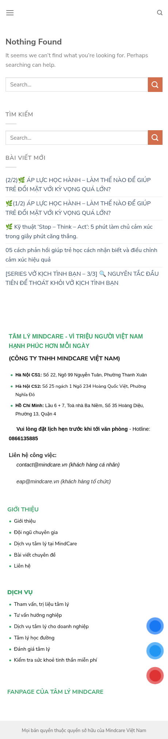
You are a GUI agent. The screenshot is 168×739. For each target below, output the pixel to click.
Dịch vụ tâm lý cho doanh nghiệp (51, 626)
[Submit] (155, 84)
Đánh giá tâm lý (32, 649)
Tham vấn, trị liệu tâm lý (41, 604)
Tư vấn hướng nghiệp (38, 615)
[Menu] (9, 13)
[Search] (160, 13)
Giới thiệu (24, 521)
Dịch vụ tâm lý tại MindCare (45, 543)
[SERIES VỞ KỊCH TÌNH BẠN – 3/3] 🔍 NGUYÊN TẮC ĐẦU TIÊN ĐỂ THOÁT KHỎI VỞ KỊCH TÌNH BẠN (82, 278)
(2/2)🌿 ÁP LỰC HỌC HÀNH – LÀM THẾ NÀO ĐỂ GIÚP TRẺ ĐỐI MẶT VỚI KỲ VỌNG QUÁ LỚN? (78, 185)
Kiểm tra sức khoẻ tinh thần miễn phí (55, 660)
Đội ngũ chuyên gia (36, 532)
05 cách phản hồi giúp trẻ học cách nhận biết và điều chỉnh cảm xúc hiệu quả (81, 255)
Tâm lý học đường (34, 637)
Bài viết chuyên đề (35, 555)
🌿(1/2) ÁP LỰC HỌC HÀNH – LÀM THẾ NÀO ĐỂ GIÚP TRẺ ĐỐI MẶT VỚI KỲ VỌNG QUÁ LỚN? (78, 208)
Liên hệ (22, 565)
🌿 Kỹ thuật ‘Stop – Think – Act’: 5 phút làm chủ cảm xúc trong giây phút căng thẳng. (79, 231)
